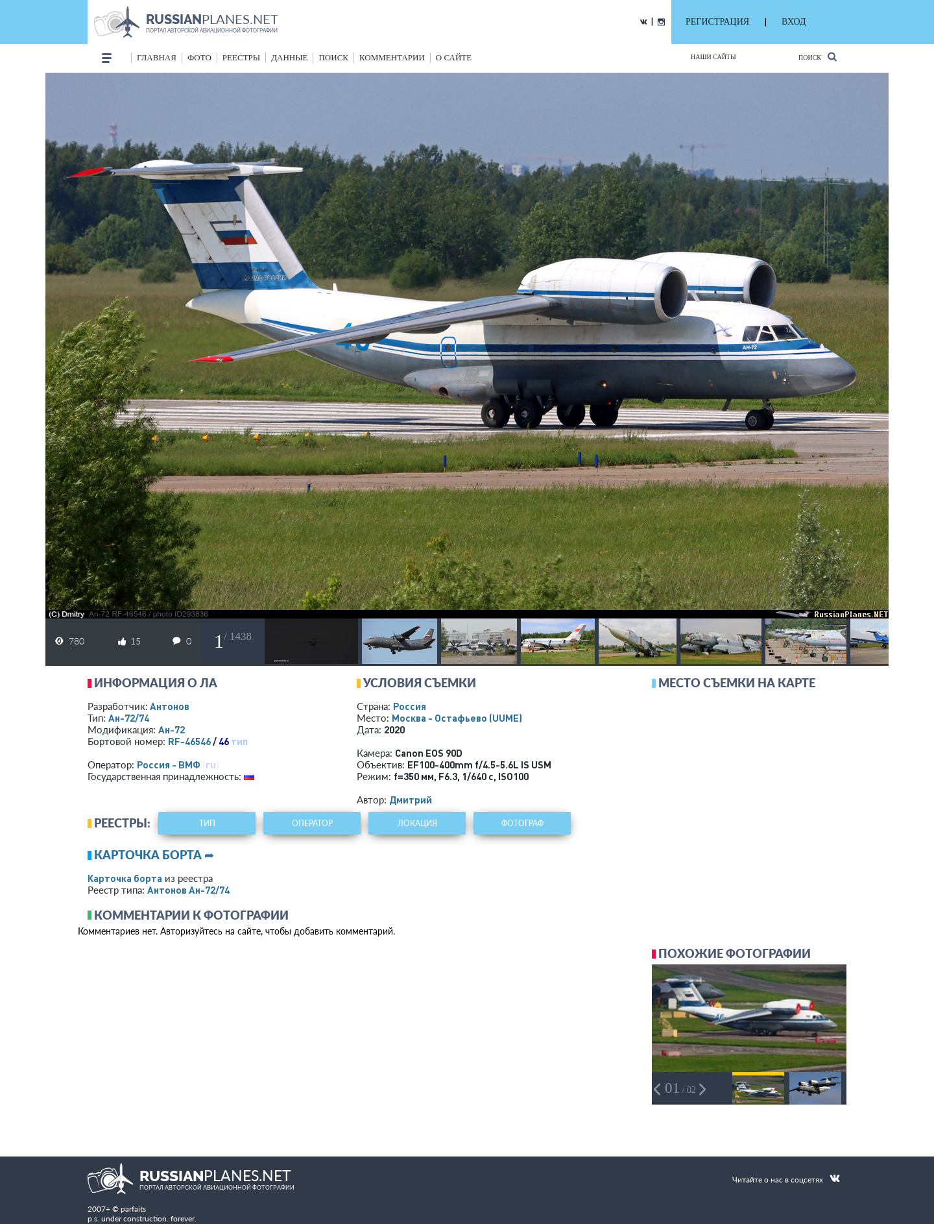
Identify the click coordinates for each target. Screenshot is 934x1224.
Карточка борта (125, 878)
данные (289, 57)
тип (239, 741)
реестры (241, 57)
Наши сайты (713, 56)
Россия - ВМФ (168, 764)
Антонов (169, 706)
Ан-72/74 (128, 718)
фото (199, 57)
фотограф (522, 823)
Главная (156, 57)
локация (417, 823)
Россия (409, 706)
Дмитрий (410, 799)
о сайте (454, 57)
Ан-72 (171, 729)
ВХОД (794, 22)
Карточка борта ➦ (154, 855)
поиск (333, 57)
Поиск (817, 57)
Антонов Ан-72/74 (188, 890)
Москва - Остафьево (457, 718)
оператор (312, 823)
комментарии (392, 57)
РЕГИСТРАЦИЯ (717, 22)
